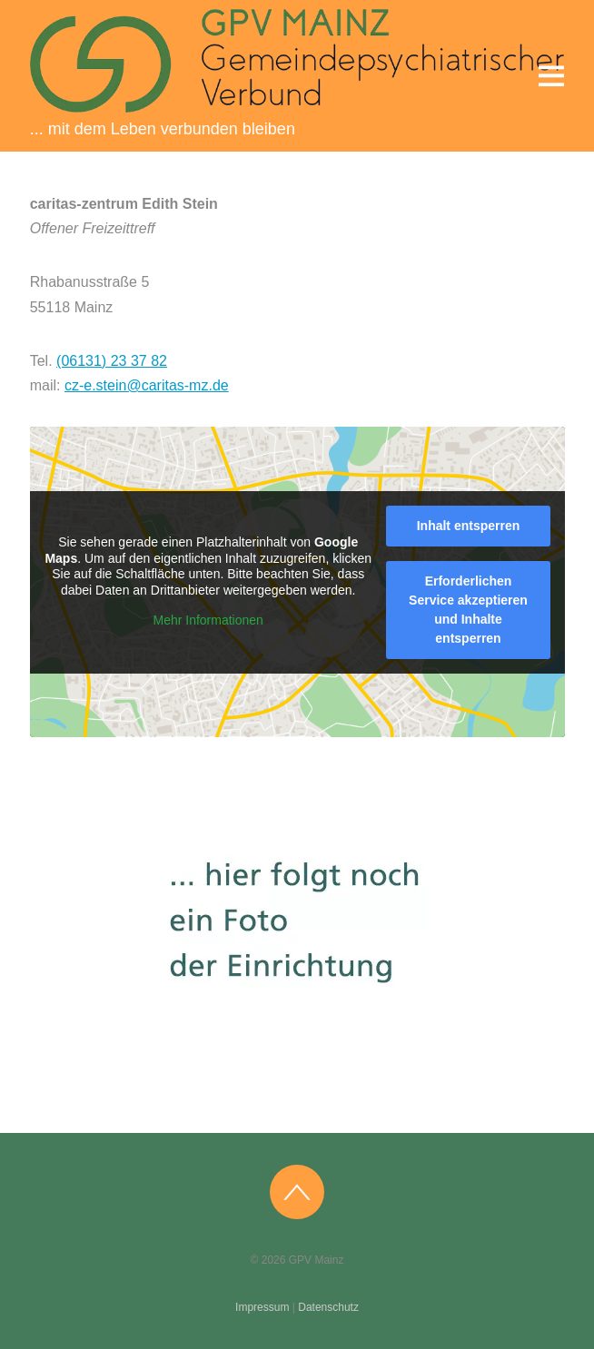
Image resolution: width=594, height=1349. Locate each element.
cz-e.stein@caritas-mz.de (146, 385)
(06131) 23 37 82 (111, 361)
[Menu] (551, 75)
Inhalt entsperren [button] (468, 525)
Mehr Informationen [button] (207, 620)
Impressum (262, 1307)
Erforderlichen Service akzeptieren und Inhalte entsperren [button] (468, 609)
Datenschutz (328, 1307)
